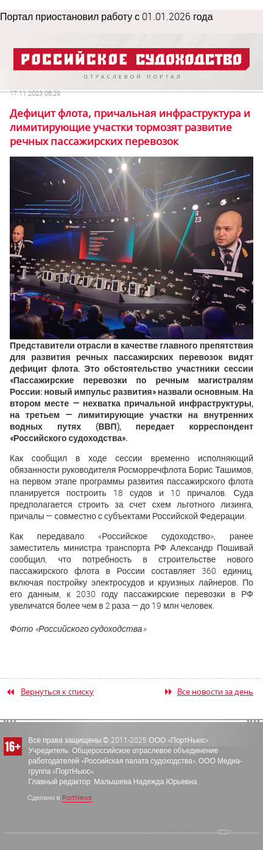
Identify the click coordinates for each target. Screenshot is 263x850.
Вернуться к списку (57, 691)
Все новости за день (215, 691)
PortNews (77, 797)
